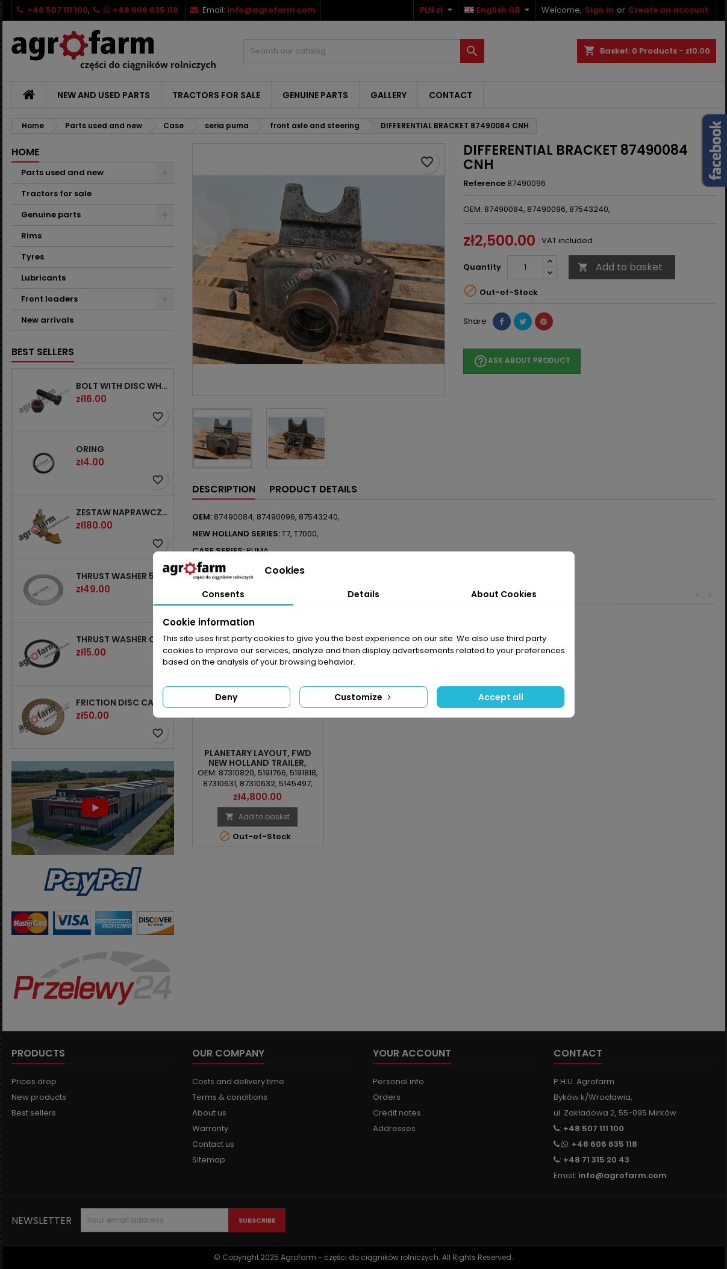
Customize (363, 697)
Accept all (500, 697)
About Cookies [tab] (504, 594)
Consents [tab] (223, 594)
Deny (226, 697)
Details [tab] (363, 594)
